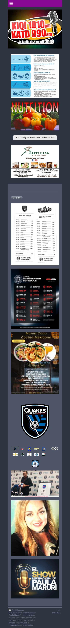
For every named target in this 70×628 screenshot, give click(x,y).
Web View (56, 612)
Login (59, 610)
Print (12, 610)
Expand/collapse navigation (35, 3)
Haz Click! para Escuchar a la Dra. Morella (35, 137)
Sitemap (20, 610)
